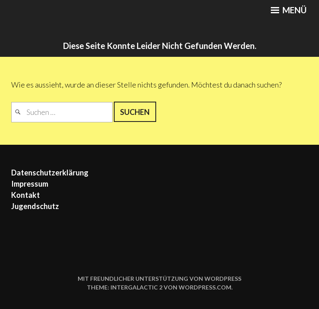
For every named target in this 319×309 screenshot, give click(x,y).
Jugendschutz (35, 206)
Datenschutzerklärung (49, 172)
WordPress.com (205, 287)
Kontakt (25, 195)
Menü (289, 10)
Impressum (29, 183)
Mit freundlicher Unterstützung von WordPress (159, 278)
